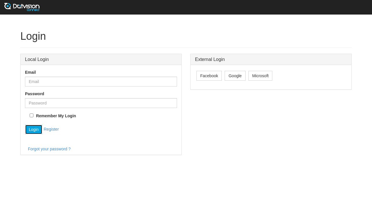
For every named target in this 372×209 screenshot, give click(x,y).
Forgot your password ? (49, 149)
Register (51, 129)
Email (30, 72)
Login (34, 129)
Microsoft (260, 75)
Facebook (209, 75)
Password (34, 93)
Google (235, 75)
